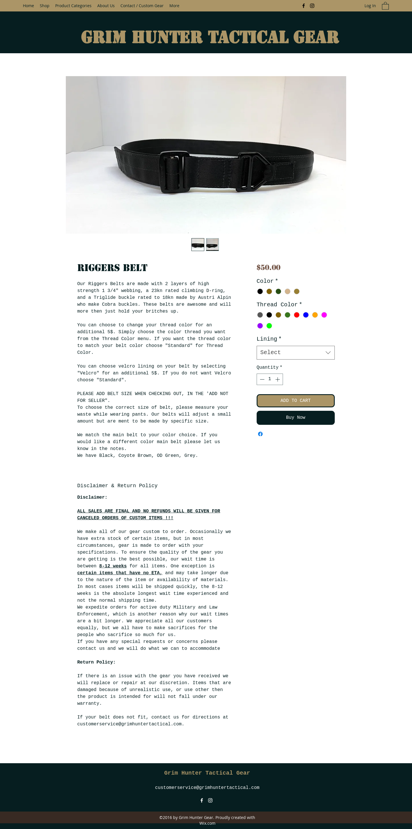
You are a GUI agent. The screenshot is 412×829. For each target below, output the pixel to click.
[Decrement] (262, 379)
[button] (385, 5)
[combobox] (296, 353)
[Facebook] (303, 6)
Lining (269, 339)
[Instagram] (312, 6)
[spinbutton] (270, 379)
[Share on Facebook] (260, 434)
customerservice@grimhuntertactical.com (207, 787)
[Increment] (278, 379)
